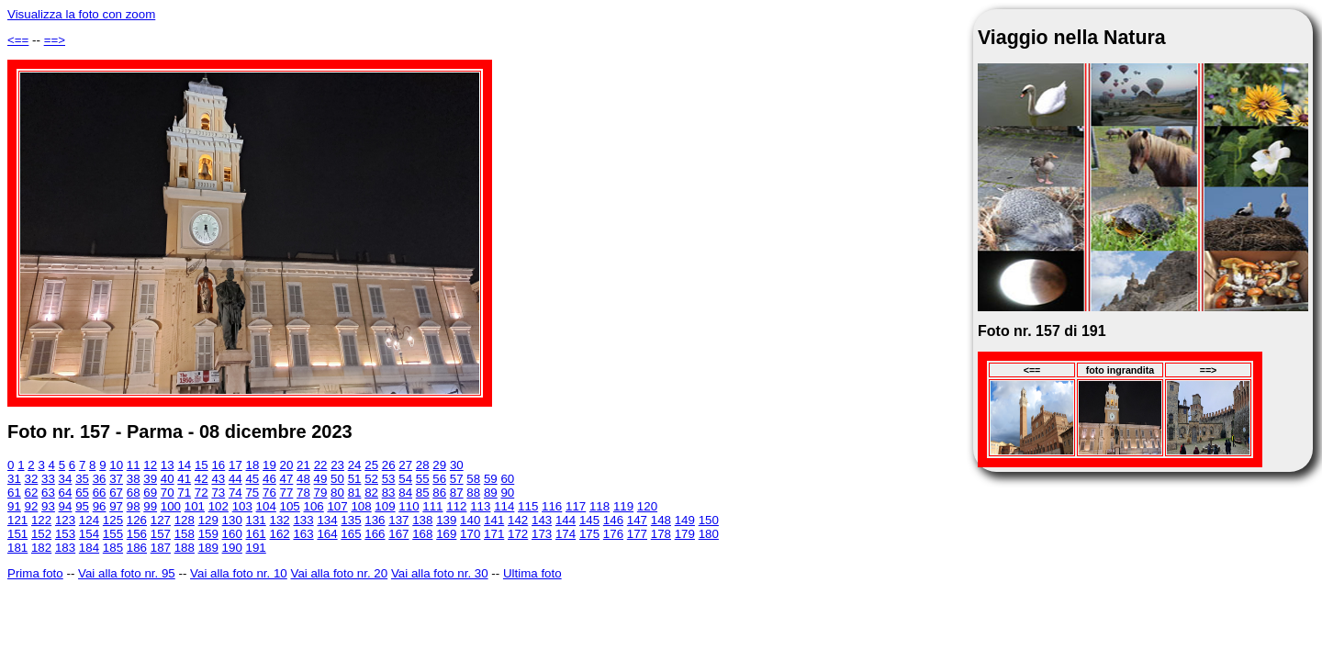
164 (327, 534)
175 (589, 534)
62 (32, 492)
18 (253, 465)
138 (422, 520)
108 (361, 506)
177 (637, 534)
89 (491, 492)
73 (218, 492)
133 (303, 520)
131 (256, 520)
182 (41, 548)
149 (685, 520)
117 (576, 506)
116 (552, 506)
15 (201, 465)
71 (184, 492)
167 (398, 534)
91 (14, 506)
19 (269, 465)
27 (405, 465)
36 (99, 479)
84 (405, 492)
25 (371, 465)
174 (565, 534)
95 (82, 506)
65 (82, 492)
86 (439, 492)
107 (337, 506)
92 (32, 506)
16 (218, 465)
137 (398, 520)
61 (14, 492)
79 (321, 492)
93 (48, 506)
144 (565, 520)
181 (17, 548)
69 (150, 492)
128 (184, 520)
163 (303, 534)
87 (457, 492)
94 (66, 506)
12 (150, 465)
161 (256, 534)
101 (195, 506)
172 (518, 534)
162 (279, 534)
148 (661, 520)
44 (235, 479)
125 (113, 520)
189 (208, 548)
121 (17, 520)
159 (208, 534)
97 (116, 506)
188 (184, 548)
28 (423, 465)
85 (423, 492)
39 (150, 479)
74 (235, 492)
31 (14, 479)
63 (48, 492)
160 (232, 534)
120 (647, 506)
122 (41, 520)
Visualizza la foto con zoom (81, 14)
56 (439, 479)
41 (184, 479)
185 (113, 548)
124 (89, 520)
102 (218, 506)
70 (167, 492)
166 (374, 534)
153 (65, 534)
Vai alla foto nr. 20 (338, 573)
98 (133, 506)
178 (661, 534)
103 (242, 506)
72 (201, 492)
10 (116, 465)
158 (184, 534)
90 (507, 492)
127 (161, 520)
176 (613, 534)
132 (279, 520)
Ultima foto (532, 573)
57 (457, 479)
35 (82, 479)
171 (494, 534)
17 (235, 465)
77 (287, 492)
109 (385, 506)
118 (599, 506)
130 (232, 520)
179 (685, 534)
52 (371, 479)
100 (171, 506)
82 (371, 492)
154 (89, 534)
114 (504, 506)
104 (266, 506)
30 (457, 465)
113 (480, 506)
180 (709, 534)
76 (269, 492)
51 (355, 479)
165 (351, 534)
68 (133, 492)
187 (161, 548)
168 (422, 534)
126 (137, 520)
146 (613, 520)
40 (167, 479)
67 (116, 492)
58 (473, 479)
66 (99, 492)
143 (542, 520)
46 (269, 479)
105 (290, 506)
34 (66, 479)
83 (389, 492)
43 (218, 479)
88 (473, 492)
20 (287, 465)
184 (89, 548)
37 (116, 479)
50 (337, 479)
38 (133, 479)
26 (389, 465)
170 (470, 534)
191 (256, 548)
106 (314, 506)
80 (337, 492)
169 (446, 534)
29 (439, 465)
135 (351, 520)
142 (518, 520)
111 (432, 506)
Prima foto (35, 573)
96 (99, 506)
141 (494, 520)
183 (65, 548)
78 (303, 492)
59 (491, 479)
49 (321, 479)
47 (287, 479)
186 (137, 548)
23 (337, 465)
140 (470, 520)
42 (201, 479)
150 (709, 520)
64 (66, 492)
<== (17, 40)
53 (389, 479)
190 (232, 548)
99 (150, 506)
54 (405, 479)
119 (623, 506)
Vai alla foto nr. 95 (126, 573)
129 (208, 520)
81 (355, 492)
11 (133, 465)
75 (252, 492)
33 (48, 479)
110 (408, 506)
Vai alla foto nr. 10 (238, 573)
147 (637, 520)
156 (137, 534)
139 (446, 520)
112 (456, 506)
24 (355, 465)
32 (32, 479)
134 (327, 520)
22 (321, 465)
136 (374, 520)
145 (589, 520)
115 (528, 506)
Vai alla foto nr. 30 (439, 573)
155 (113, 534)
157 (161, 534)
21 (303, 465)
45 (252, 479)
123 (65, 520)
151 (17, 534)
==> (54, 40)
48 (303, 479)
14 (184, 465)
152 (41, 534)
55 (423, 479)
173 (542, 534)
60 (507, 479)
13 (167, 465)
